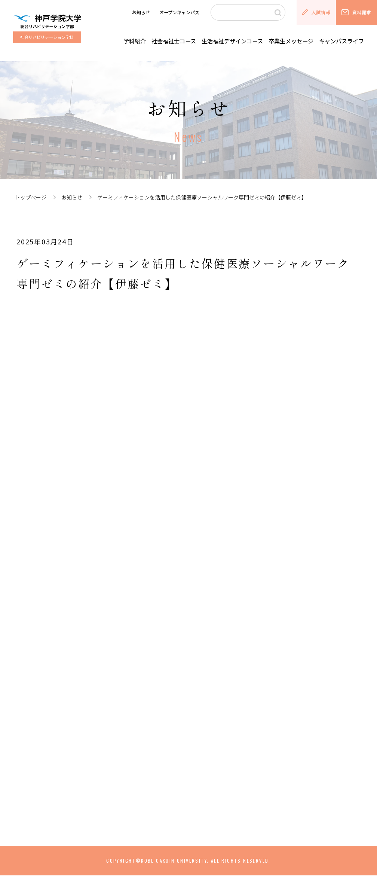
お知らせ (141, 12)
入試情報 (316, 12)
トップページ (30, 197)
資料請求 (356, 12)
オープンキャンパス (179, 12)
